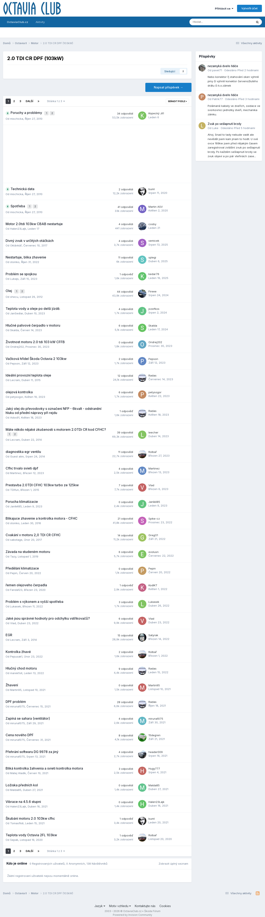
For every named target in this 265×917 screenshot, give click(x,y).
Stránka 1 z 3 (56, 101)
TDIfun (14, 485)
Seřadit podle (177, 101)
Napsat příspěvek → (168, 87)
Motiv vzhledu (120, 902)
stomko (14, 260)
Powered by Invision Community (132, 910)
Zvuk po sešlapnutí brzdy (224, 123)
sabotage (16, 536)
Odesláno (241, 70)
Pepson (15, 360)
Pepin (13, 569)
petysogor (16, 394)
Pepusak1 (16, 652)
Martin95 (16, 686)
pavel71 (217, 70)
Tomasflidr (17, 819)
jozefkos (153, 306)
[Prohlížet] (210, 22)
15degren (154, 731)
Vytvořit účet (249, 8)
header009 (155, 748)
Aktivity (40, 22)
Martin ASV (155, 205)
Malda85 (15, 786)
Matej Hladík (18, 769)
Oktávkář (16, 243)
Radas (152, 372)
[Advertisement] (97, 153)
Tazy (13, 552)
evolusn (153, 548)
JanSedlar (16, 310)
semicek (153, 238)
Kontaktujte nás (145, 902)
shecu (14, 294)
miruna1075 (17, 702)
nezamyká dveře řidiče (223, 66)
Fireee (152, 289)
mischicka (16, 117)
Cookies (165, 902)
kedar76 (153, 272)
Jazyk (99, 902)
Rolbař (152, 448)
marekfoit (16, 669)
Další (29, 101)
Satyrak (153, 631)
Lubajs (14, 276)
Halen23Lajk (18, 226)
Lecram (15, 377)
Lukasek (15, 602)
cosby (152, 222)
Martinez (15, 469)
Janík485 (16, 502)
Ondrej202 (17, 343)
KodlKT (152, 581)
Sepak (14, 836)
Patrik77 (217, 99)
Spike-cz (154, 514)
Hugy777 (154, 764)
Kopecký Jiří (156, 113)
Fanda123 (16, 586)
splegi (152, 255)
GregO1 (153, 531)
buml (151, 188)
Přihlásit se (224, 8)
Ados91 (14, 414)
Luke (215, 128)
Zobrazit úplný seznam (173, 859)
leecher (153, 429)
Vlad (151, 481)
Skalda (14, 327)
